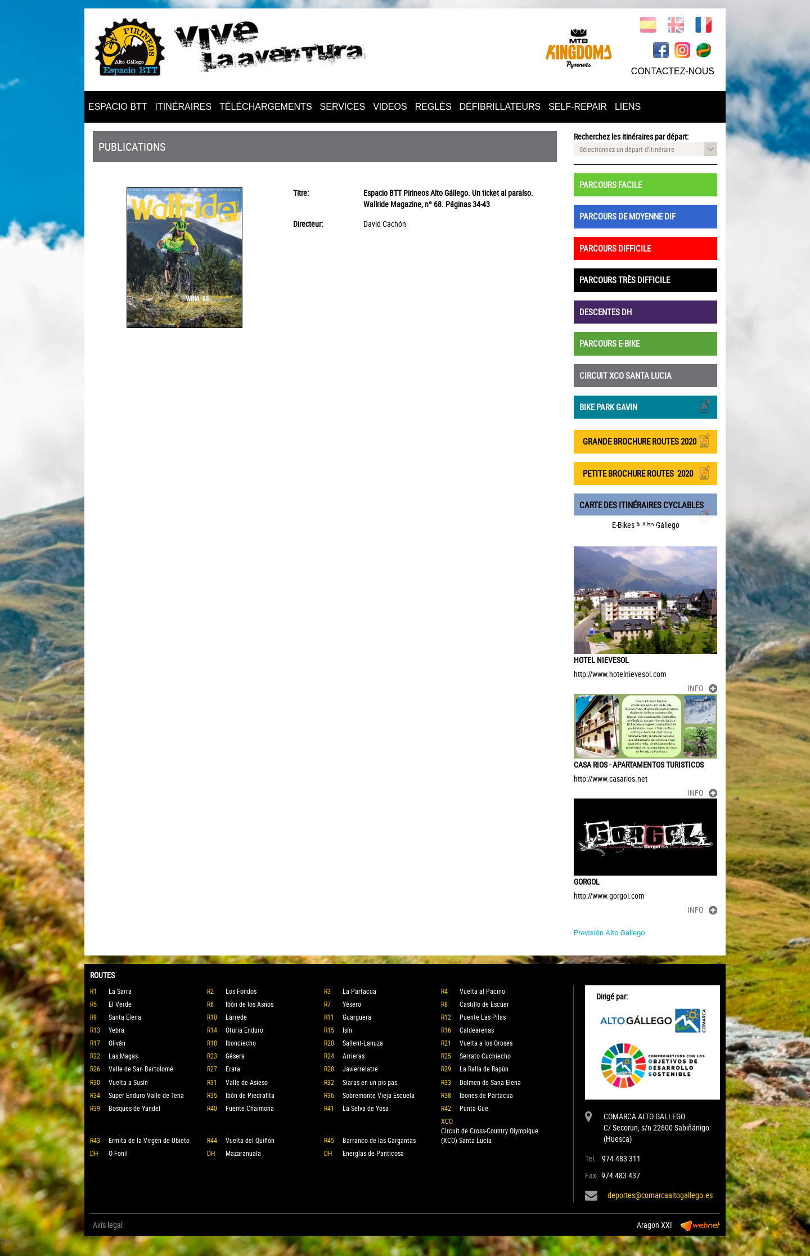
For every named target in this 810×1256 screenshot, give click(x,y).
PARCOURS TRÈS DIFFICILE (624, 279)
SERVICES (343, 106)
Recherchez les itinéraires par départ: (631, 136)
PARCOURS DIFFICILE (615, 248)
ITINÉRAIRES (183, 106)
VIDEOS (390, 106)
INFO (702, 688)
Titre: (301, 192)
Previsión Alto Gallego (609, 932)
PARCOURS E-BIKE (609, 343)
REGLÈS (433, 106)
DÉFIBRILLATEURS (500, 106)
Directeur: (308, 223)
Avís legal (108, 1224)
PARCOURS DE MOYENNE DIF (627, 216)
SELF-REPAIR (577, 106)
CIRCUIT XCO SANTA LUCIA (625, 375)
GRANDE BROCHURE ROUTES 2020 (645, 440)
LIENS (628, 106)
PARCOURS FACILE (610, 184)
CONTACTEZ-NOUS (672, 71)
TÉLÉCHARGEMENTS (265, 106)
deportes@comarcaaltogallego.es (660, 1195)
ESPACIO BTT (117, 106)
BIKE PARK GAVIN (645, 406)
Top (5, 1241)
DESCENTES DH (605, 311)
